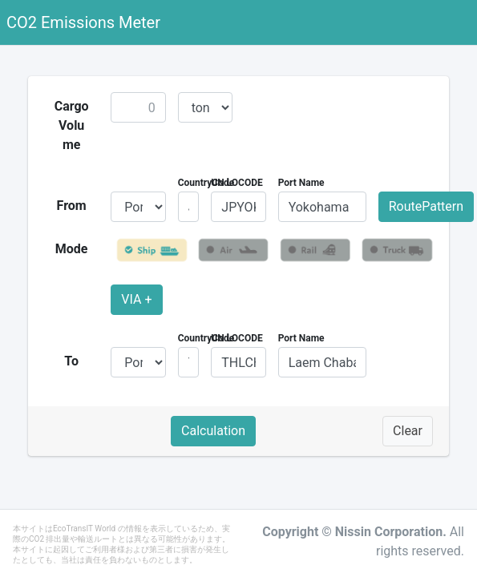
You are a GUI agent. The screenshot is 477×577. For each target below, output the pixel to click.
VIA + (136, 299)
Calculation (213, 430)
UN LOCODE (236, 182)
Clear (407, 430)
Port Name (301, 182)
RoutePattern (426, 206)
